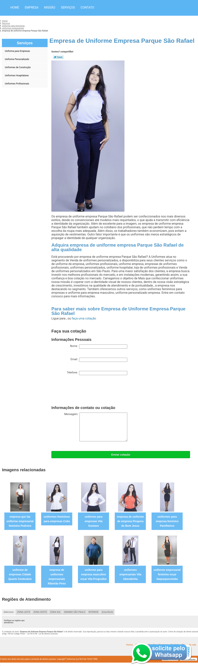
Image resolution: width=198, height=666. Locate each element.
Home (14, 7)
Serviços (68, 7)
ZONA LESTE (23, 612)
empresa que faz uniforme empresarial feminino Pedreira (19, 521)
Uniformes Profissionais (17, 83)
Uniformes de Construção (18, 67)
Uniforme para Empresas (17, 51)
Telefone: (97, 373)
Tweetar (58, 57)
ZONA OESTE (40, 612)
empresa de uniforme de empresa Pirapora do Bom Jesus (130, 521)
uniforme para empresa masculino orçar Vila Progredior (93, 574)
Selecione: (8, 612)
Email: (99, 360)
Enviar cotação (120, 454)
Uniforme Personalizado (17, 59)
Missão (49, 7)
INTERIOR (93, 612)
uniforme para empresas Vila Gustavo (93, 521)
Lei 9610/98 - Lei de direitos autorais (42, 634)
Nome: (98, 346)
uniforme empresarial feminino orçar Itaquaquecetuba (167, 574)
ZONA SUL (55, 612)
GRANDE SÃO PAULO (74, 612)
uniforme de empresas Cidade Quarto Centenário (20, 574)
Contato (87, 7)
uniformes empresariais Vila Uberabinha (130, 574)
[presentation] (80, 391)
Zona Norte (107, 612)
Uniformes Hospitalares (17, 75)
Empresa (31, 7)
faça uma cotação (84, 318)
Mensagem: (95, 427)
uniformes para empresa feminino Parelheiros (167, 521)
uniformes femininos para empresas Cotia (57, 519)
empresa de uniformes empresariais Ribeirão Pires (57, 576)
